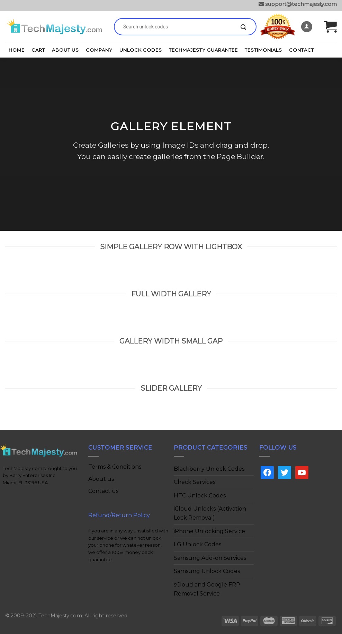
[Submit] (243, 27)
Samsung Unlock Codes (207, 571)
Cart (38, 50)
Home (17, 50)
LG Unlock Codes (197, 544)
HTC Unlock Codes (200, 495)
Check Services (194, 482)
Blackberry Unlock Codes (209, 469)
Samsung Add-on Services (210, 558)
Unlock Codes (140, 50)
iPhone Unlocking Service (209, 531)
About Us (65, 50)
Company (99, 50)
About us (101, 479)
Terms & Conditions (114, 466)
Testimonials (263, 50)
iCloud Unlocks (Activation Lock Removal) (210, 513)
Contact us (103, 491)
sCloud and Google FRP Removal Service (207, 589)
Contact (301, 50)
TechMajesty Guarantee (203, 50)
